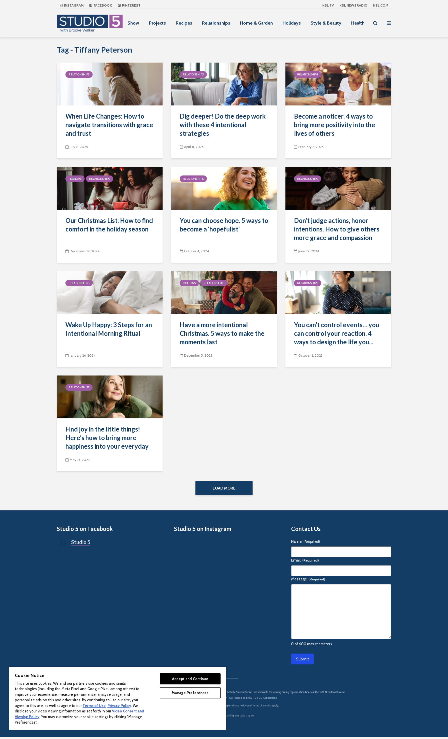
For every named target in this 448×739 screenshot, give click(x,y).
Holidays (292, 23)
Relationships (216, 23)
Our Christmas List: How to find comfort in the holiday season (109, 225)
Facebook (100, 5)
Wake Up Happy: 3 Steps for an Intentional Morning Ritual (108, 329)
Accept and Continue (190, 678)
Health (358, 23)
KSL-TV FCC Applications (262, 699)
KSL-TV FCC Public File (231, 699)
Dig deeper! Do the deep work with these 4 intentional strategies (223, 124)
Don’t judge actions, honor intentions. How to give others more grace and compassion (336, 229)
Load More (224, 488)
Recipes (184, 23)
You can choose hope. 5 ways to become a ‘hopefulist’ (224, 225)
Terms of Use (94, 705)
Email (305, 562)
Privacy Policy (239, 707)
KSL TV (328, 5)
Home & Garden (256, 23)
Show (133, 23)
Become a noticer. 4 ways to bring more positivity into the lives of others (334, 124)
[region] (117, 698)
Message (308, 581)
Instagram (72, 5)
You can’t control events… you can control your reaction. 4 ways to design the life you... (336, 333)
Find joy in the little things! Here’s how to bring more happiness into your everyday (107, 437)
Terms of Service (261, 707)
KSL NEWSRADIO (353, 5)
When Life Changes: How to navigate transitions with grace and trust (109, 124)
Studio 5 (80, 544)
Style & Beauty (326, 23)
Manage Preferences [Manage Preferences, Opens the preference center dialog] (190, 692)
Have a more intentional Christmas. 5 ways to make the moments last (222, 333)
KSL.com (380, 5)
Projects (157, 23)
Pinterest (129, 5)
